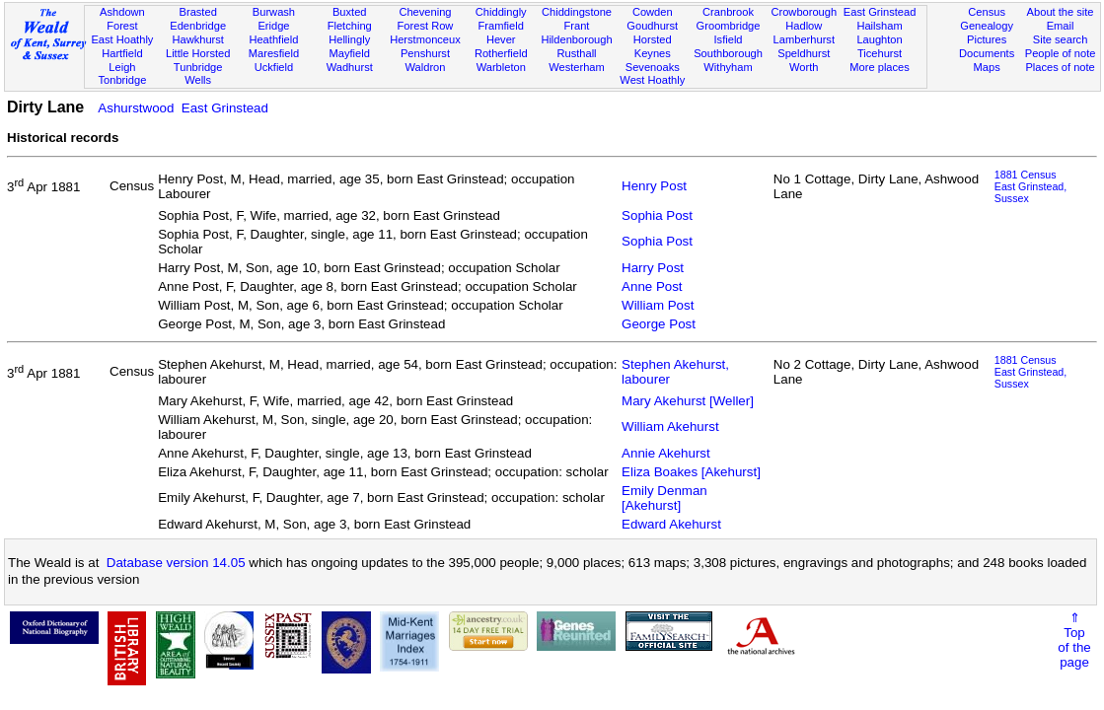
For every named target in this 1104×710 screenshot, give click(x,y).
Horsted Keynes (652, 46)
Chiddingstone (577, 12)
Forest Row (426, 26)
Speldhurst (803, 53)
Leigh (122, 67)
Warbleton (501, 67)
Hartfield (122, 53)
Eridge (273, 26)
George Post (659, 324)
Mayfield (350, 53)
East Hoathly (122, 39)
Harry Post (653, 267)
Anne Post (652, 286)
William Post (658, 305)
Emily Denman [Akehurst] (664, 498)
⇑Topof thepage (1074, 640)
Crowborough (804, 12)
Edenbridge (198, 26)
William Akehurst (670, 426)
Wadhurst (350, 67)
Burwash (274, 12)
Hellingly (349, 39)
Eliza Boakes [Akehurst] (691, 471)
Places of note (1059, 67)
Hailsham (879, 26)
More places (879, 67)
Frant (577, 26)
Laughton (879, 39)
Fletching (350, 26)
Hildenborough (576, 39)
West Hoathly (652, 80)
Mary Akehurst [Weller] (688, 400)
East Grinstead (880, 12)
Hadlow (803, 26)
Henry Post (654, 185)
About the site (1060, 12)
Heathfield (273, 39)
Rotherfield (501, 53)
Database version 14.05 (176, 562)
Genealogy (986, 26)
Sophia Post (657, 215)
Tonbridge (123, 80)
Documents (986, 53)
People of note (1060, 53)
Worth (803, 67)
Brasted (198, 12)
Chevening (425, 12)
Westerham (577, 67)
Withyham (727, 67)
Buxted (349, 12)
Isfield (728, 39)
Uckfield (274, 67)
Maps (987, 67)
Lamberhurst (804, 39)
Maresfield (274, 53)
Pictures (986, 39)
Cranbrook (728, 12)
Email (1060, 26)
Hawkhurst (197, 39)
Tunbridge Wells (198, 74)
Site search (1060, 39)
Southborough (728, 53)
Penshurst (425, 53)
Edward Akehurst (671, 524)
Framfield (501, 26)
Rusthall (576, 53)
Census (986, 12)
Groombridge (729, 26)
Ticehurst (879, 53)
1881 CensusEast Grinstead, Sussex (1030, 186)
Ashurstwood (136, 108)
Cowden (652, 12)
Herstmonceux (425, 39)
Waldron (425, 67)
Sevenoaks (653, 67)
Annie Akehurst (666, 453)
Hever (501, 39)
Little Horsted (198, 53)
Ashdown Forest (122, 19)
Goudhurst (652, 26)
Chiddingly (501, 12)
